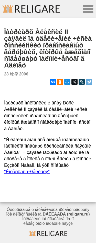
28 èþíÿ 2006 (16, 74)
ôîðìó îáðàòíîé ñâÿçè (54, 223)
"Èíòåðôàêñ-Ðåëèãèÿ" (27, 171)
